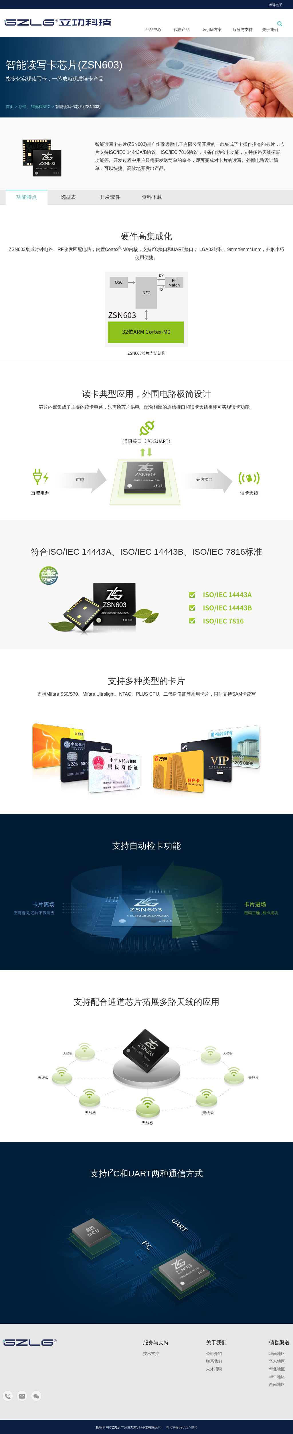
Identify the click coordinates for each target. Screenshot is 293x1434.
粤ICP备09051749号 (181, 1427)
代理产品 (182, 29)
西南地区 (277, 1384)
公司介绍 (214, 1353)
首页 (10, 106)
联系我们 (214, 1361)
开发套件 (110, 197)
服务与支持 (243, 29)
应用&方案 (212, 29)
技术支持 (151, 1353)
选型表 (68, 197)
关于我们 (270, 29)
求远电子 (275, 5)
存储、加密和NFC (34, 106)
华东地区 (277, 1361)
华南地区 (277, 1353)
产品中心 (153, 29)
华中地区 (277, 1376)
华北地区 (277, 1369)
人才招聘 (214, 1369)
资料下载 (152, 197)
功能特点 (26, 197)
